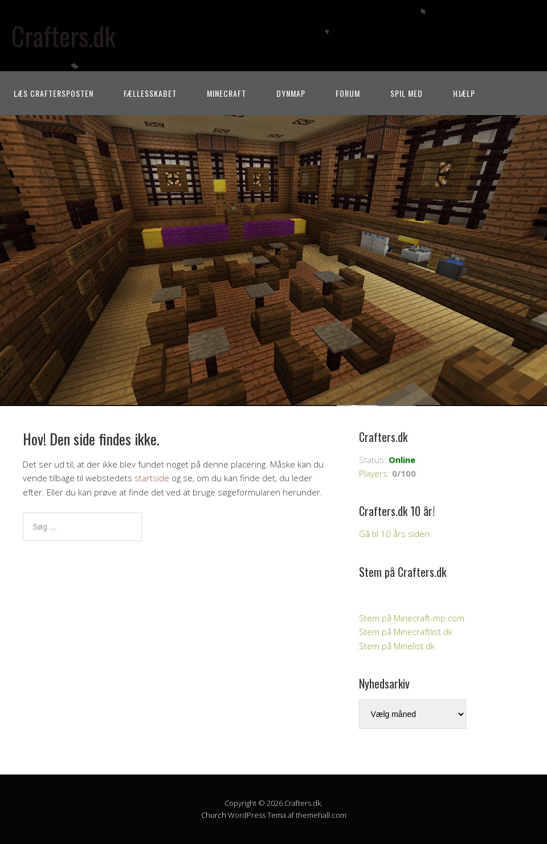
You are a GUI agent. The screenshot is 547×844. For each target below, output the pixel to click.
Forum (348, 93)
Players (373, 473)
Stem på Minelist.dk (397, 646)
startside (151, 478)
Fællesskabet (150, 93)
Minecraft (226, 93)
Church (213, 815)
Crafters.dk (63, 36)
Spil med (406, 93)
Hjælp (464, 93)
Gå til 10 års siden (394, 533)
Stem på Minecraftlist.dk (405, 631)
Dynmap (290, 93)
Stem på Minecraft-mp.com (411, 618)
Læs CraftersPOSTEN (53, 93)
